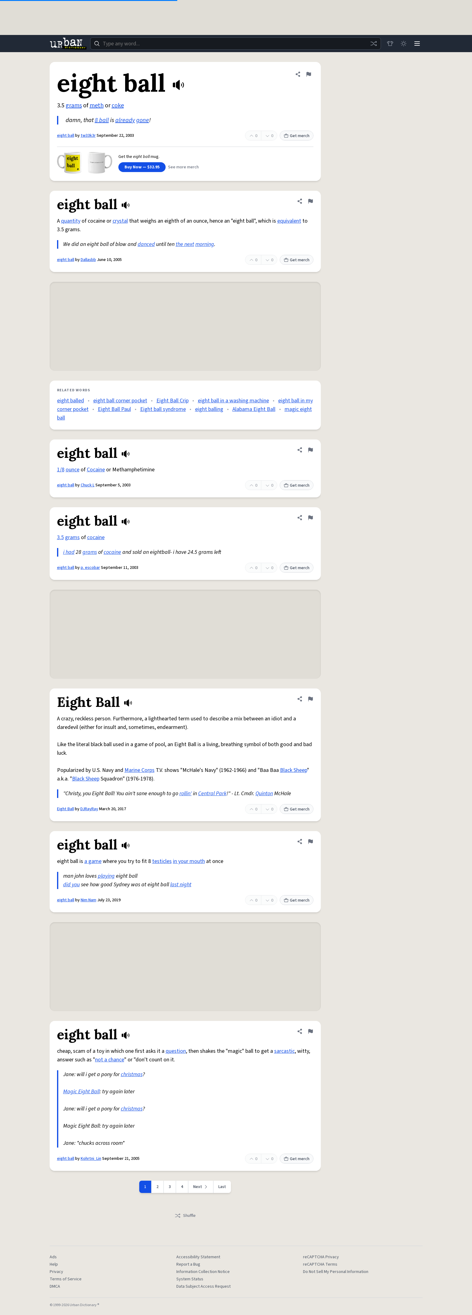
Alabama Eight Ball (253, 409)
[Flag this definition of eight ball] (308, 74)
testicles (162, 861)
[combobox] (235, 43)
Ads (53, 1257)
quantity (70, 221)
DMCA (55, 1286)
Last (222, 1187)
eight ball (65, 135)
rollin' (185, 793)
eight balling (209, 409)
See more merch (183, 167)
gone (142, 120)
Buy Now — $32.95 (142, 167)
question (176, 1051)
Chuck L (87, 485)
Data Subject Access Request (203, 1286)
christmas (132, 1074)
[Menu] (417, 43)
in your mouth (189, 861)
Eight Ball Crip (172, 400)
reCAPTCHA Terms (320, 1264)
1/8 (60, 469)
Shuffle (185, 1216)
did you (71, 884)
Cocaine (96, 469)
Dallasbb (88, 260)
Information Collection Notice (203, 1272)
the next (185, 244)
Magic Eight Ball (81, 1091)
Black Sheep (293, 770)
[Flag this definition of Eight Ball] (310, 699)
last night (180, 884)
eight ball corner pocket (120, 400)
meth (97, 105)
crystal (120, 221)
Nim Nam (88, 900)
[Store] (390, 43)
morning (204, 244)
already (125, 120)
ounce (72, 469)
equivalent (289, 221)
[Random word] (373, 43)
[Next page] (200, 1187)
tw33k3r (88, 135)
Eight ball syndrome (163, 409)
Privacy (56, 1272)
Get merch (296, 136)
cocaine (96, 537)
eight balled (70, 400)
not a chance (109, 1060)
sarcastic (284, 1051)
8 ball (102, 120)
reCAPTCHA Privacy (321, 1257)
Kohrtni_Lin (91, 1159)
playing (106, 876)
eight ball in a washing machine (233, 400)
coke (118, 105)
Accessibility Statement (198, 1257)
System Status (189, 1279)
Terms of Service (66, 1279)
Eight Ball (65, 809)
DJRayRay (89, 809)
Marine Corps (140, 770)
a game (93, 861)
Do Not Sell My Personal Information (335, 1272)
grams (74, 105)
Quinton (264, 793)
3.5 (60, 537)
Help (54, 1264)
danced (146, 244)
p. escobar (90, 568)
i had (69, 552)
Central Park (212, 793)
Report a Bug (188, 1264)
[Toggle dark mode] (403, 43)
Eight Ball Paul (114, 409)
